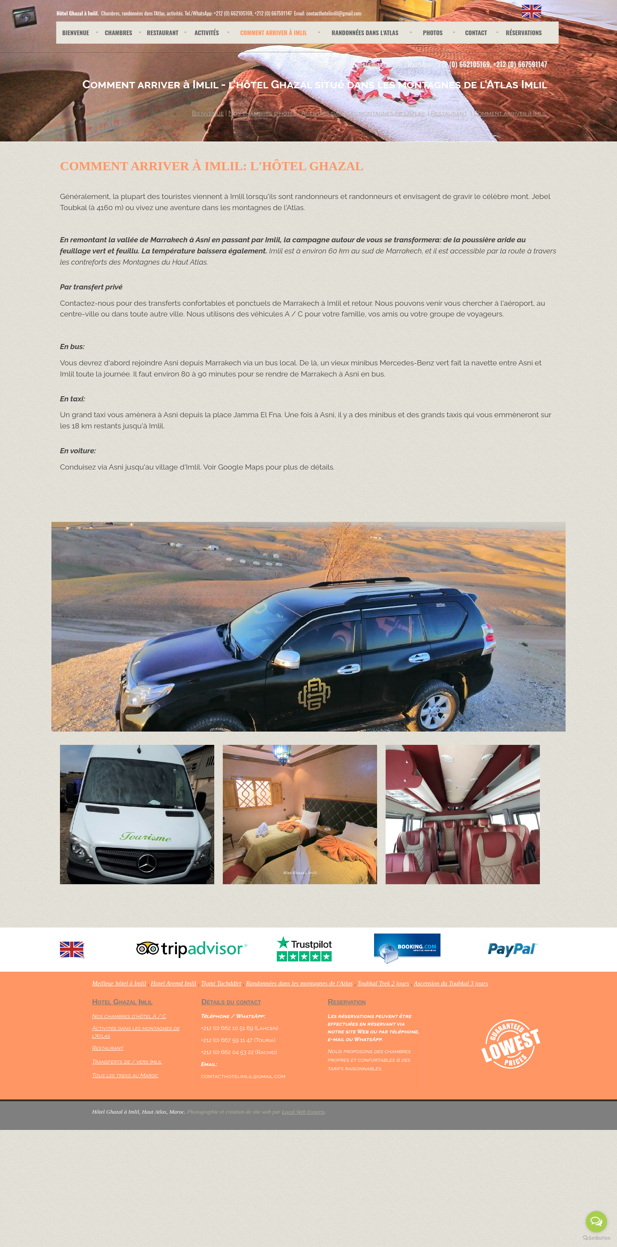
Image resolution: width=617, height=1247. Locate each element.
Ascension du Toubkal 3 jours (451, 983)
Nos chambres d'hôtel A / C (129, 1015)
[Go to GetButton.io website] (596, 1238)
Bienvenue (208, 113)
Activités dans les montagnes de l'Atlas (363, 113)
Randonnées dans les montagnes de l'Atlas (299, 983)
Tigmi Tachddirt (221, 983)
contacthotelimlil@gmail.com (361, 64)
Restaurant (107, 1047)
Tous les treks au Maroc (125, 1075)
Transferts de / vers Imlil (127, 1061)
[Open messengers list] (596, 1221)
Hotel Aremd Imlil (173, 983)
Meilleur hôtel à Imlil (119, 983)
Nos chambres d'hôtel (262, 113)
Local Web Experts (303, 1111)
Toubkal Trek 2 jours (383, 983)
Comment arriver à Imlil (510, 113)
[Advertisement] (180, 1185)
